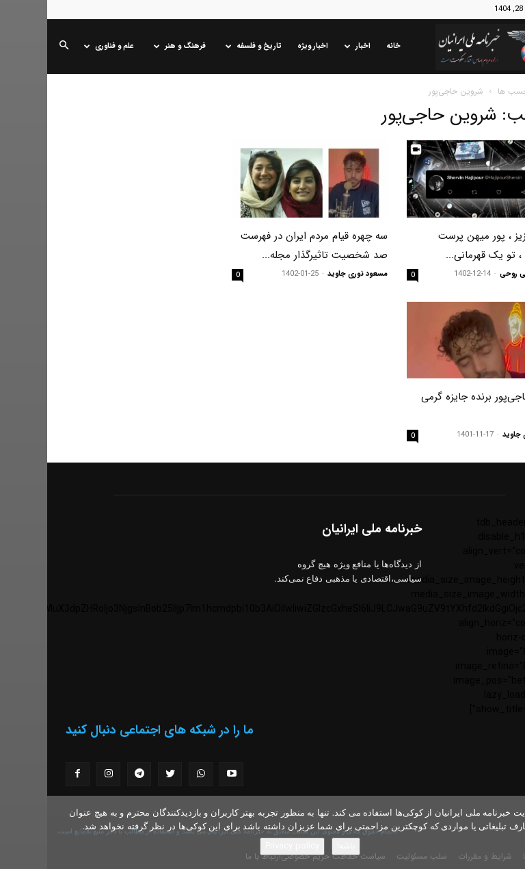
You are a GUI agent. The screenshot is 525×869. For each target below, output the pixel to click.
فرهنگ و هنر (133, 46)
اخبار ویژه (265, 46)
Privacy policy (245, 846)
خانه (346, 46)
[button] (16, 46)
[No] (508, 833)
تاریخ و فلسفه (206, 46)
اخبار (310, 46)
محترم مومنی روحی (484, 274)
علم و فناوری (62, 46)
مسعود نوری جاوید (310, 274)
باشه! (299, 846)
